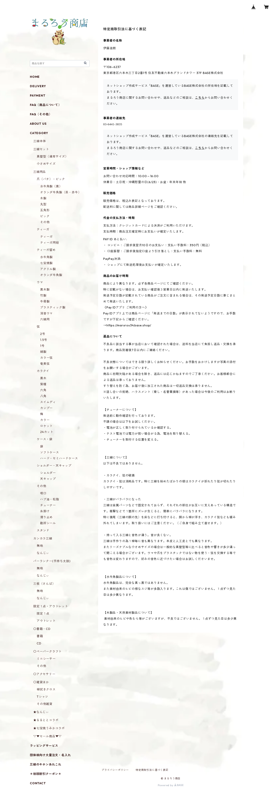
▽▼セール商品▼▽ (47, 736)
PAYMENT (37, 95)
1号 (42, 346)
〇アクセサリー (44, 674)
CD (39, 643)
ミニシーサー (46, 659)
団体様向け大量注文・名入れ (50, 755)
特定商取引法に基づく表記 (152, 769)
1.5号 (43, 340)
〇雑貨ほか (41, 682)
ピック (44, 216)
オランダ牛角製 (51, 275)
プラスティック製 (52, 307)
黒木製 (44, 289)
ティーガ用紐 (49, 243)
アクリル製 (48, 269)
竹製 (43, 295)
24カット (46, 432)
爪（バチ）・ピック (51, 179)
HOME (35, 77)
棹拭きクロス (46, 689)
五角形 (44, 210)
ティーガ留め (46, 250)
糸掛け (44, 511)
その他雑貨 (44, 704)
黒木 (43, 378)
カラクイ (43, 371)
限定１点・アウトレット (50, 606)
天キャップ (48, 479)
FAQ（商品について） (45, 105)
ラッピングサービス (44, 746)
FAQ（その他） (41, 114)
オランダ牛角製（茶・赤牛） (60, 192)
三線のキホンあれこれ (45, 764)
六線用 (44, 319)
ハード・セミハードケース (59, 458)
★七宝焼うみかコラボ (49, 728)
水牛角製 (46, 257)
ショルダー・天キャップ (54, 465)
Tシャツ (42, 697)
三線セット (41, 149)
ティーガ (43, 229)
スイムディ (48, 402)
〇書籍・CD (42, 629)
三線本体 (39, 141)
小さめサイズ (46, 164)
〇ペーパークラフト (47, 651)
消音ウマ (46, 313)
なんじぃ (43, 553)
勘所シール (48, 523)
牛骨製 (44, 301)
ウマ (40, 282)
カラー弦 (46, 358)
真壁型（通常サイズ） (52, 156)
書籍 (40, 636)
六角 (43, 390)
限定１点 (43, 613)
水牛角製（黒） (51, 186)
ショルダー (48, 473)
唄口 (43, 493)
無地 (40, 546)
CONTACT (38, 783)
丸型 (43, 204)
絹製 (43, 352)
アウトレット (46, 621)
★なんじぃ (41, 712)
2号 (42, 334)
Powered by (171, 785)
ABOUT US (38, 124)
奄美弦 (44, 364)
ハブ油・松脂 (49, 499)
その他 (44, 222)
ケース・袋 (44, 439)
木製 (43, 198)
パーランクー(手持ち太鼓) (51, 561)
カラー (44, 420)
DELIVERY (38, 86)
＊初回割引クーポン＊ (45, 774)
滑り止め (46, 517)
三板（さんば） (44, 584)
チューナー (48, 505)
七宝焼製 (46, 263)
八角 (43, 396)
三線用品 (39, 172)
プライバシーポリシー (115, 769)
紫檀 (43, 384)
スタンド (43, 530)
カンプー (46, 408)
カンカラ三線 (42, 538)
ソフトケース (49, 452)
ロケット (46, 426)
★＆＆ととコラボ (45, 720)
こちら (199, 98)
